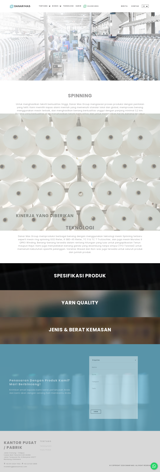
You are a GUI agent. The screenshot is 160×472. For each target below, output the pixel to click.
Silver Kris (93, 6)
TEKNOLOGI (68, 6)
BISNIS (56, 6)
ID (145, 6)
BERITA (124, 6)
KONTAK (135, 6)
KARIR (78, 6)
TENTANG (44, 6)
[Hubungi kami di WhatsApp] (154, 466)
